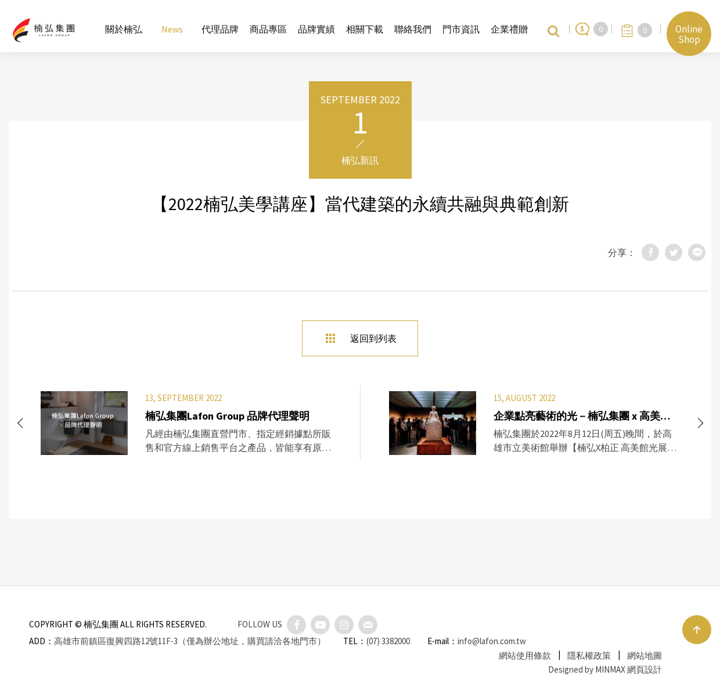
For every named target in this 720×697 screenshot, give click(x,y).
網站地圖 (644, 655)
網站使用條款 (525, 655)
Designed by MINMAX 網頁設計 (605, 669)
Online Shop (689, 33)
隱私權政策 (589, 655)
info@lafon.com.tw (492, 641)
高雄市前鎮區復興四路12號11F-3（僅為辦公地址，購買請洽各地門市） (190, 641)
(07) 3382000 (388, 641)
